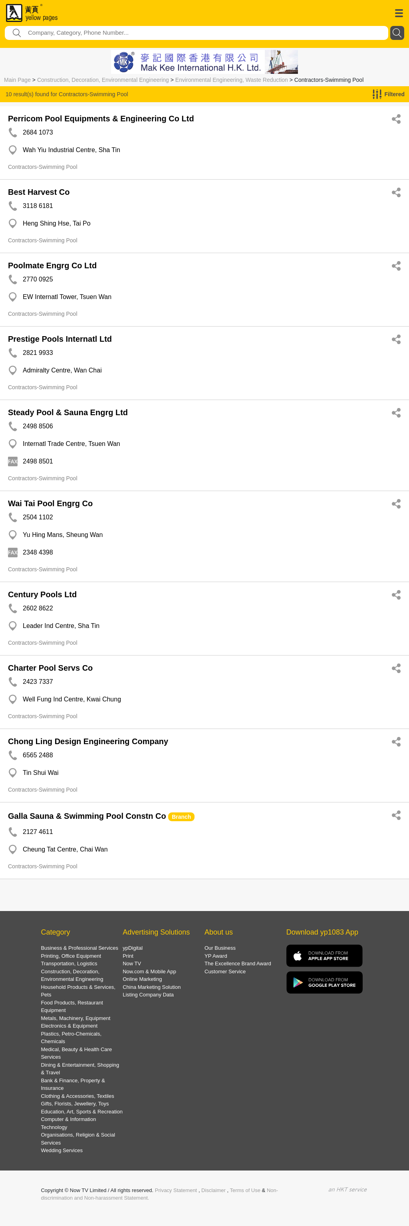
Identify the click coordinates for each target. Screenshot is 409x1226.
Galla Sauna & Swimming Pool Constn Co (87, 816)
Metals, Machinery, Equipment (75, 1018)
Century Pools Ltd (42, 594)
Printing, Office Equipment (71, 956)
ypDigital (133, 948)
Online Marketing (142, 979)
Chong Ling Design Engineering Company (88, 741)
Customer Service (225, 971)
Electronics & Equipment (69, 1026)
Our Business (220, 948)
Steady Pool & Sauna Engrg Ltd (68, 412)
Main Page (17, 80)
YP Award (215, 956)
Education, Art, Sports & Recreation (82, 1112)
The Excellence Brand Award (237, 964)
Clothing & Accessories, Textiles (77, 1096)
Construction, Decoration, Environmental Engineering (103, 80)
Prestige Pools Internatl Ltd (60, 339)
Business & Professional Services (79, 948)
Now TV (132, 964)
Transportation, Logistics (69, 964)
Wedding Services (62, 1150)
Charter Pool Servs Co (50, 668)
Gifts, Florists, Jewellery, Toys (75, 1104)
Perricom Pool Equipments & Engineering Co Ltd (101, 118)
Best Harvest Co (39, 192)
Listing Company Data (148, 995)
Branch (181, 817)
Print (128, 956)
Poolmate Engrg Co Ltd (52, 265)
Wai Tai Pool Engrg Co (50, 503)
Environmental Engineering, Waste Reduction (231, 80)
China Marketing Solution (152, 987)
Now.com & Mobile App (149, 971)
